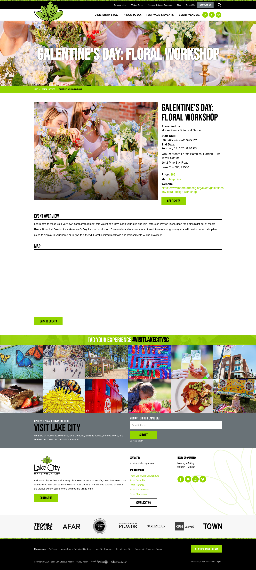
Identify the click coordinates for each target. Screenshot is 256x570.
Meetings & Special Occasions (160, 5)
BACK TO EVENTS (48, 321)
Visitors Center (137, 5)
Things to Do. (132, 14)
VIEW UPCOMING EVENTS (206, 549)
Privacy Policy (82, 562)
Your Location (143, 502)
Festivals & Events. (160, 14)
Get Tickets (173, 201)
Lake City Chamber (104, 549)
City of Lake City (123, 549)
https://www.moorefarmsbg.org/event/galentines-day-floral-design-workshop (191, 189)
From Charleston (138, 494)
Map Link (175, 179)
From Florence (137, 485)
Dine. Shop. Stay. (106, 14)
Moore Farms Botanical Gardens (76, 549)
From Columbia (137, 480)
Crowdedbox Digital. (213, 562)
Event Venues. (189, 14)
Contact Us (190, 5)
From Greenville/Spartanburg (144, 475)
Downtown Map (120, 5)
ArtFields (53, 549)
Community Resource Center (148, 549)
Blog (179, 5)
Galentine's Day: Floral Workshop (70, 89)
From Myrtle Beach (139, 489)
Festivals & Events (48, 89)
